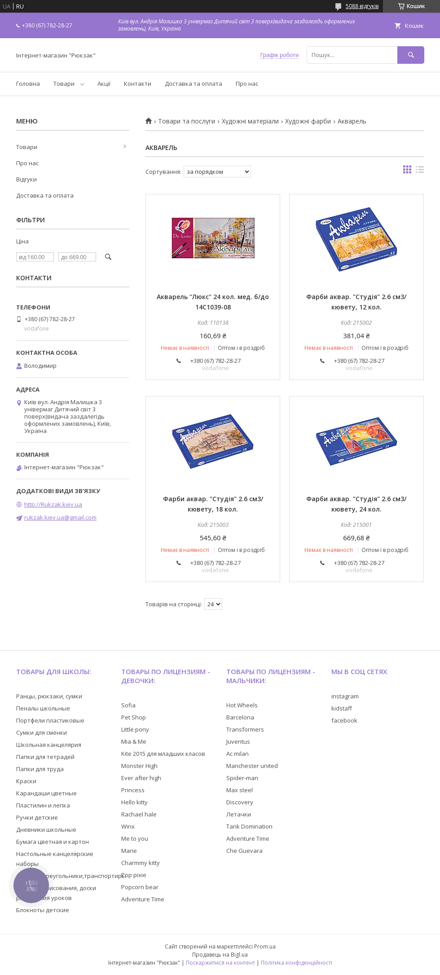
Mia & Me (133, 741)
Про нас (247, 83)
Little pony (135, 729)
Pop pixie (133, 875)
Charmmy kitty (140, 863)
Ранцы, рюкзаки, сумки (49, 696)
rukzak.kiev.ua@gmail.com (60, 517)
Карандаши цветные (46, 793)
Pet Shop (133, 717)
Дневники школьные (46, 829)
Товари (64, 83)
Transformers (245, 729)
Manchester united (252, 766)
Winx (128, 826)
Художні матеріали (250, 121)
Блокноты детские (42, 910)
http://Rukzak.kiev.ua (53, 504)
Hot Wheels (242, 705)
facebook (344, 720)
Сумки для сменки (41, 732)
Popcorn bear (139, 887)
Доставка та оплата (193, 83)
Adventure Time (142, 899)
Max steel (239, 790)
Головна (28, 83)
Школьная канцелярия (48, 745)
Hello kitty (134, 802)
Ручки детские (37, 817)
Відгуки (26, 179)
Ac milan (237, 754)
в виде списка (420, 171)
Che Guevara (244, 851)
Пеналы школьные (43, 708)
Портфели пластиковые (50, 720)
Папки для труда (40, 769)
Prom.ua (265, 946)
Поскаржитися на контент (220, 962)
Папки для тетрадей (45, 757)
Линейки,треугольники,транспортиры (71, 876)
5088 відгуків (362, 6)
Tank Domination (249, 826)
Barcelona (240, 717)
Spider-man (242, 778)
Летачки (238, 814)
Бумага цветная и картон (52, 842)
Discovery (239, 802)
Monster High (139, 766)
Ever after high (141, 778)
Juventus (238, 741)
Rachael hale (139, 814)
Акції (103, 83)
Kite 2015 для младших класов (163, 754)
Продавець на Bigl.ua (220, 954)
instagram (345, 696)
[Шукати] (410, 55)
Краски (26, 781)
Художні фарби (308, 121)
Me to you (134, 838)
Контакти (137, 83)
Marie (129, 851)
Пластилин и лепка (43, 805)
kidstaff (341, 708)
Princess (133, 790)
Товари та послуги (186, 121)
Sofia (128, 705)
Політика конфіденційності (296, 962)
